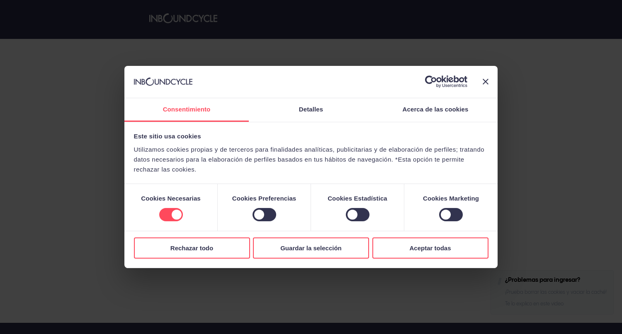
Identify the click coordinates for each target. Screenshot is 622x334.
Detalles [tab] (311, 109)
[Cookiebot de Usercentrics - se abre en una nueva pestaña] (431, 81)
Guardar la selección (311, 248)
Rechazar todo (191, 248)
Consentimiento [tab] (187, 109)
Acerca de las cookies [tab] (436, 109)
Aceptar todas (430, 248)
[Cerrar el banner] (485, 82)
